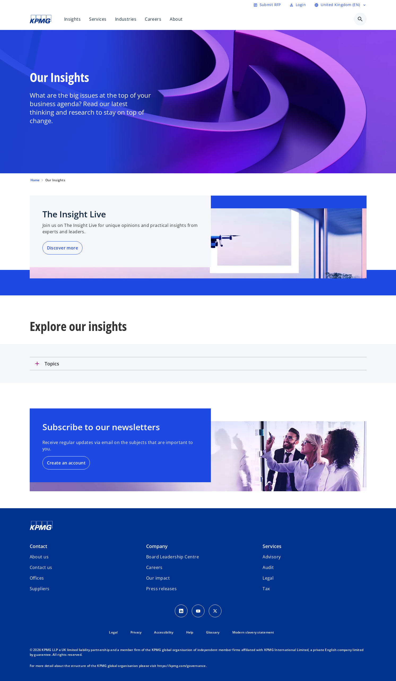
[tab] (198, 363)
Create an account (66, 463)
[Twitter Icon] (215, 611)
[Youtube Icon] (198, 611)
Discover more (62, 248)
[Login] (297, 4)
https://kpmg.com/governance (181, 665)
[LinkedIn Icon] (181, 611)
